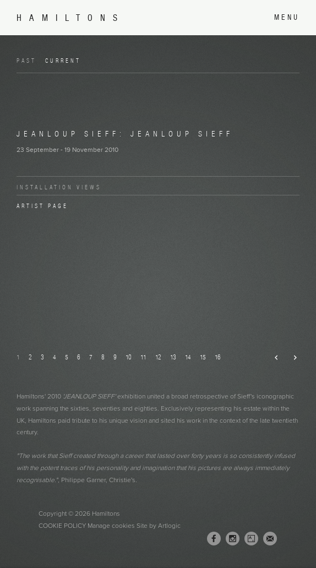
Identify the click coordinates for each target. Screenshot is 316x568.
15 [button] (203, 357)
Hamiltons (71, 18)
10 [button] (129, 357)
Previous (272, 357)
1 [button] (18, 357)
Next (290, 357)
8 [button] (103, 357)
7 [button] (90, 357)
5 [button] (66, 357)
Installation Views (59, 187)
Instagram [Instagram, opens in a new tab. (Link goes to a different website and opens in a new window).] (232, 539)
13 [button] (173, 357)
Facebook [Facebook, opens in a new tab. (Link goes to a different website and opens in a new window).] (214, 539)
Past (26, 60)
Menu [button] (286, 17)
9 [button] (115, 357)
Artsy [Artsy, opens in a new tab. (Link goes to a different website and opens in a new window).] (251, 539)
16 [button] (218, 357)
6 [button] (78, 357)
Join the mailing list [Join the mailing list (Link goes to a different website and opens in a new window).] (270, 538)
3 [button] (42, 357)
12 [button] (158, 357)
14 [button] (188, 357)
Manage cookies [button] (111, 525)
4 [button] (54, 357)
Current (63, 60)
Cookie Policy (62, 525)
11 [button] (143, 357)
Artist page (42, 206)
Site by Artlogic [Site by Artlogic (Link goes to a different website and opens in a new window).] (159, 525)
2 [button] (30, 357)
